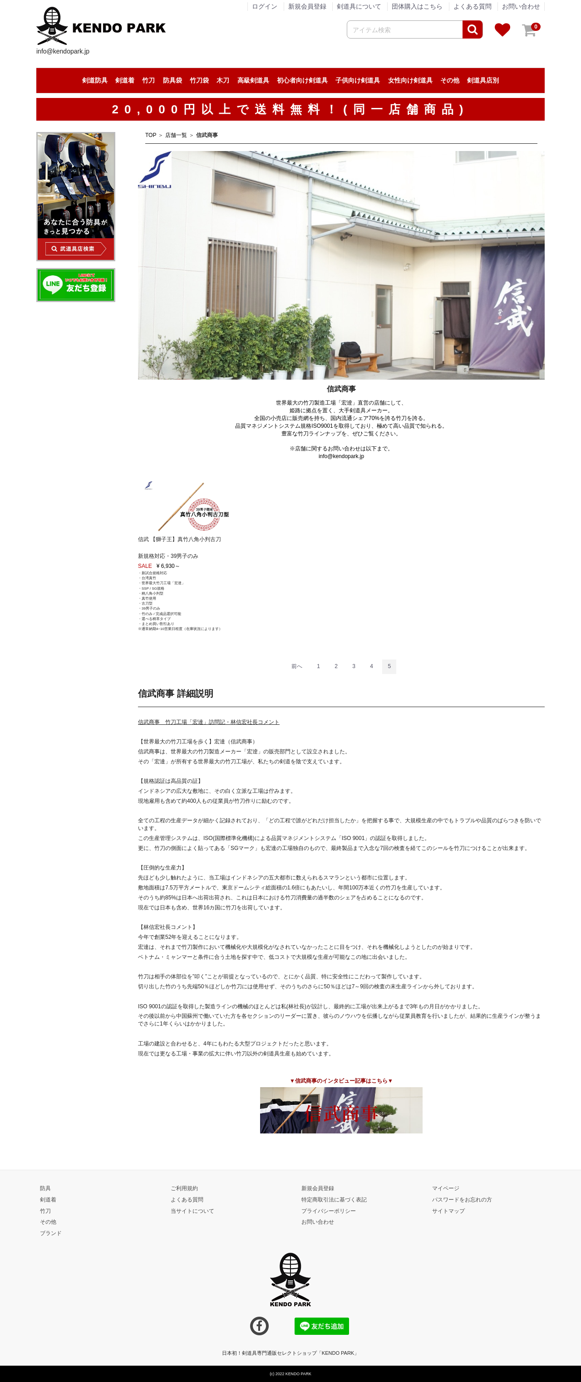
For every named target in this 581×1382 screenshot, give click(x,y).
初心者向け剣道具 (302, 80)
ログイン (264, 6)
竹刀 (148, 80)
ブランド (51, 1233)
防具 (45, 1188)
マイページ (445, 1188)
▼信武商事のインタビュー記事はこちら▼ (341, 1081)
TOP (150, 135)
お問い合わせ (521, 6)
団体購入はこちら (417, 6)
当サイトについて (192, 1210)
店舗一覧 (176, 135)
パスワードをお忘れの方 (462, 1199)
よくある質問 (472, 6)
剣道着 (124, 80)
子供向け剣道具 (357, 80)
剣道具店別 (483, 80)
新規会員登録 (307, 6)
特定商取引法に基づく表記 (334, 1199)
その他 (449, 80)
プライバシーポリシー (328, 1210)
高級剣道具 (253, 80)
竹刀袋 (199, 80)
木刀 (223, 80)
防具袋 (172, 80)
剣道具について (359, 6)
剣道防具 (95, 80)
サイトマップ (448, 1210)
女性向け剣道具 (410, 80)
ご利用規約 (184, 1188)
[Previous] (297, 666)
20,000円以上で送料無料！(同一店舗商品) (290, 109)
